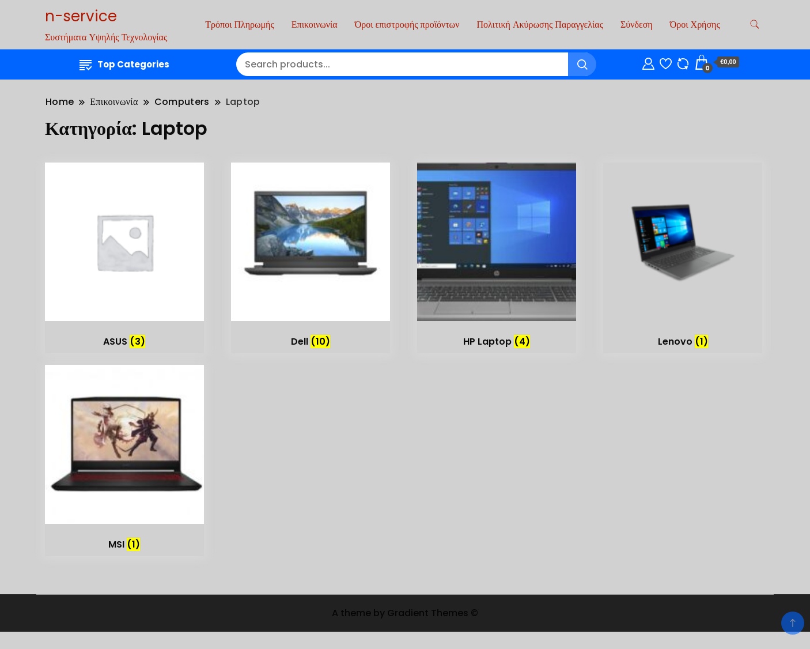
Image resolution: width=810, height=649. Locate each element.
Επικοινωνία (315, 24)
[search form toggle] (754, 24)
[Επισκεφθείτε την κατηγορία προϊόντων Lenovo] (682, 258)
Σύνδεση (636, 24)
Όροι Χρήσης (695, 24)
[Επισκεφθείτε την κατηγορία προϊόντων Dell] (310, 258)
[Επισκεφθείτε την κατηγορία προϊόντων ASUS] (124, 258)
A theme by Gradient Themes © (405, 613)
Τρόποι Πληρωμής (239, 24)
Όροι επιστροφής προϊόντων (407, 24)
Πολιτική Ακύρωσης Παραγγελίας (539, 24)
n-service (81, 16)
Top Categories (124, 64)
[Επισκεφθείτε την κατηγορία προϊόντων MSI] (124, 460)
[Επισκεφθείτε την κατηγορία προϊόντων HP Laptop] (496, 258)
